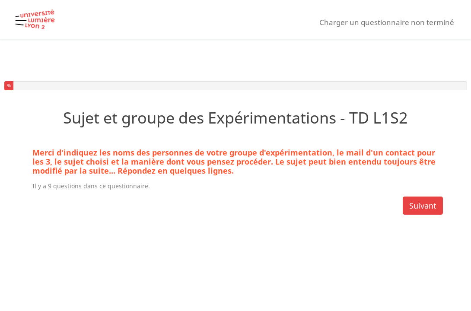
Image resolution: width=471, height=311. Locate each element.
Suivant (422, 205)
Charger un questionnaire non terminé (386, 22)
